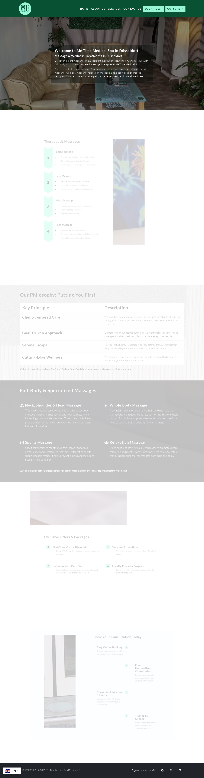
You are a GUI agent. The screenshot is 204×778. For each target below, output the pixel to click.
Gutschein (175, 8)
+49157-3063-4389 (144, 770)
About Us (98, 8)
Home (84, 8)
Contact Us (132, 8)
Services (114, 8)
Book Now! (153, 8)
